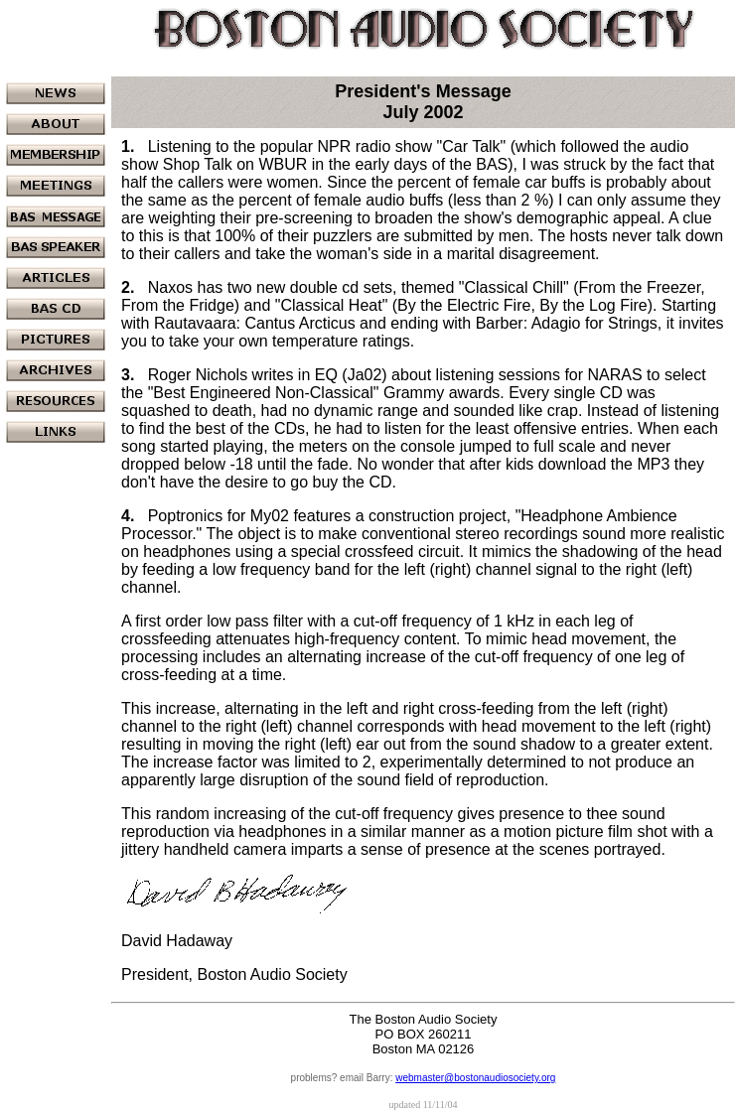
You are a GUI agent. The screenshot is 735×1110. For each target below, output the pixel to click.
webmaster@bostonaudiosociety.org (475, 1077)
